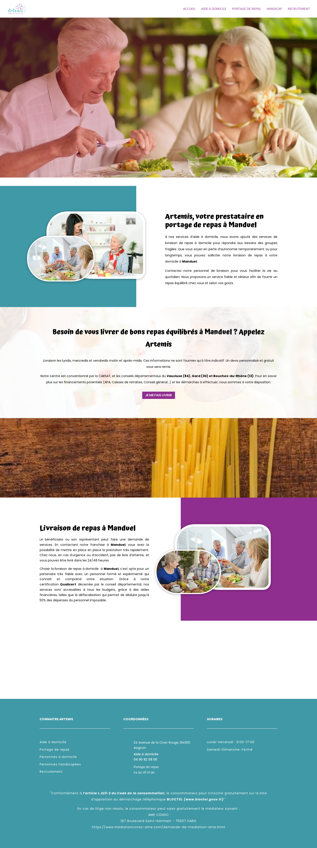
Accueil (189, 9)
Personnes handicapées (60, 764)
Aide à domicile (213, 9)
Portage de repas (246, 9)
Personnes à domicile (58, 757)
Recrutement (299, 9)
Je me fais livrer (158, 395)
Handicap (274, 9)
